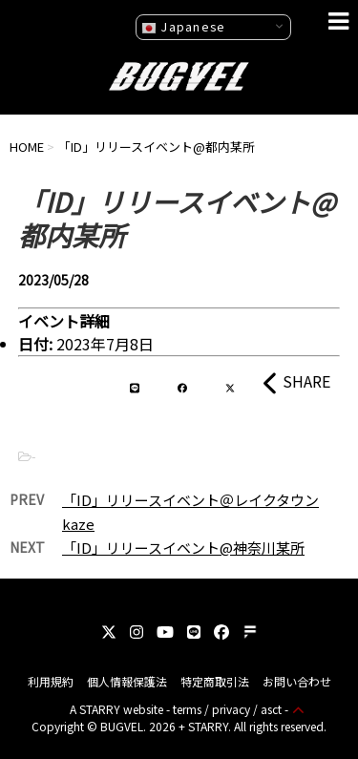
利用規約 (51, 681)
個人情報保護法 (127, 681)
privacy (231, 709)
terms (187, 709)
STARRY (99, 709)
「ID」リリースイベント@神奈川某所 (183, 548)
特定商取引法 (214, 681)
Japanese (183, 26)
